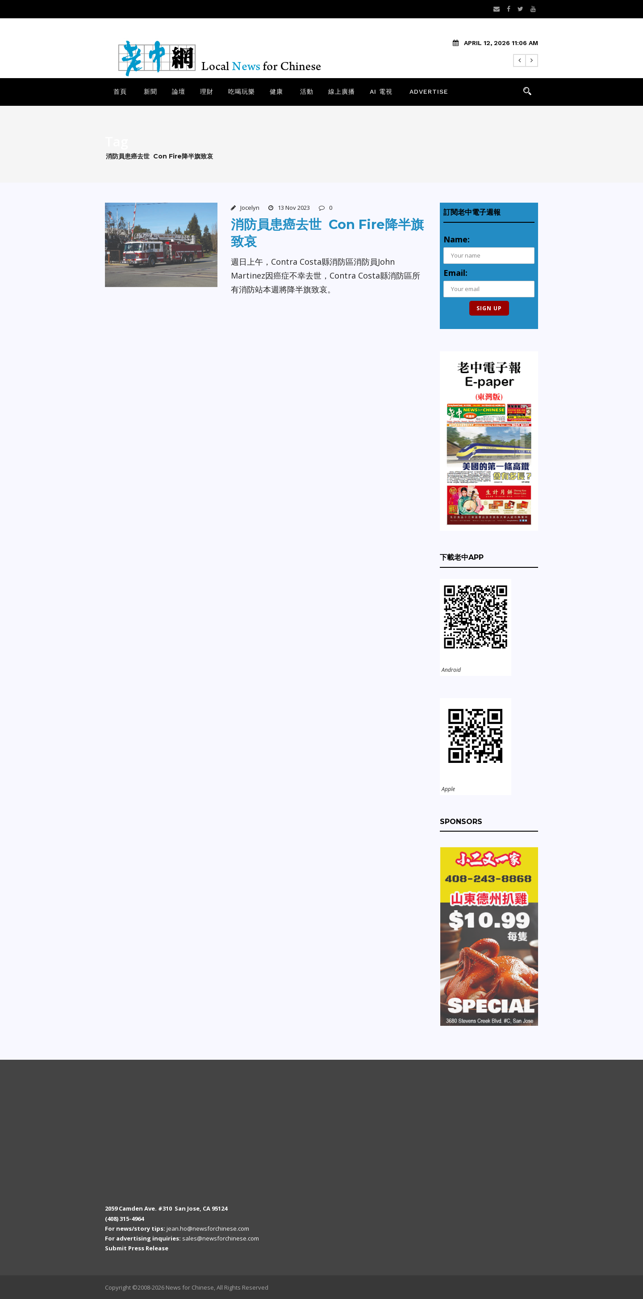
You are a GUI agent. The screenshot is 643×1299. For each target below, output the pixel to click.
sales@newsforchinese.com (220, 1238)
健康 (276, 91)
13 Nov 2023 (294, 208)
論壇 (178, 91)
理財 (206, 91)
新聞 (150, 91)
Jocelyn (249, 208)
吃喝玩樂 (241, 91)
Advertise (428, 91)
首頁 (120, 91)
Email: (455, 272)
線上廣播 (341, 91)
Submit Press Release (136, 1248)
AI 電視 (381, 91)
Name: (456, 239)
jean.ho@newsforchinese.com (208, 1228)
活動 (306, 91)
